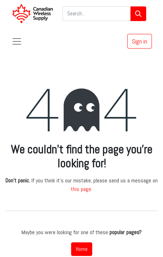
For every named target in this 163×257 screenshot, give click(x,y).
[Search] (138, 13)
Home (82, 249)
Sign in (139, 41)
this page (81, 189)
